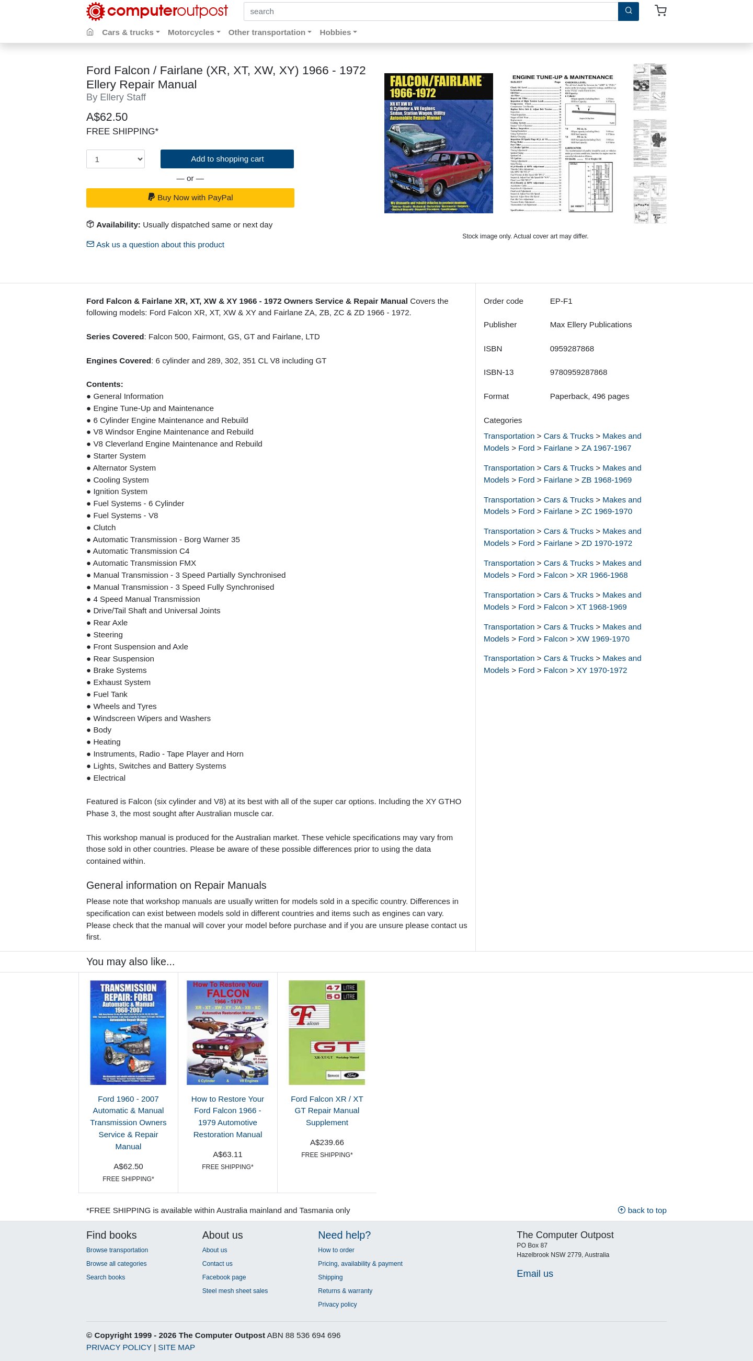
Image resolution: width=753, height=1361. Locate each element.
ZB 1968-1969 (606, 479)
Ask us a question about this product (155, 244)
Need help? (344, 1235)
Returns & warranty (345, 1291)
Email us (535, 1273)
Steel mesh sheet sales (235, 1291)
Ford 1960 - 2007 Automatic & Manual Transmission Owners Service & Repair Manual (128, 1122)
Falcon (556, 574)
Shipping (330, 1277)
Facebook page (224, 1277)
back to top (642, 1210)
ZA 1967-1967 (606, 447)
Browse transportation (117, 1250)
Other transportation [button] (267, 32)
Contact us (217, 1263)
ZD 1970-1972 (606, 543)
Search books (105, 1277)
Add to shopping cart (227, 158)
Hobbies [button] (335, 32)
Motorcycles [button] (191, 32)
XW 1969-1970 (603, 638)
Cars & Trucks (569, 435)
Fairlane (558, 447)
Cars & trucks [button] (128, 32)
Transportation (509, 435)
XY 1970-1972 (602, 670)
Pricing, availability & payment (360, 1263)
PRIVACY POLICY (119, 1347)
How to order (336, 1250)
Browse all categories (116, 1263)
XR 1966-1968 (602, 574)
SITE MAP (176, 1347)
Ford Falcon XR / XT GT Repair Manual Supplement (327, 1110)
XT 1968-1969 (602, 606)
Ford (526, 447)
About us (214, 1250)
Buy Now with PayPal (190, 197)
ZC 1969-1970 (606, 511)
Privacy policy (337, 1304)
